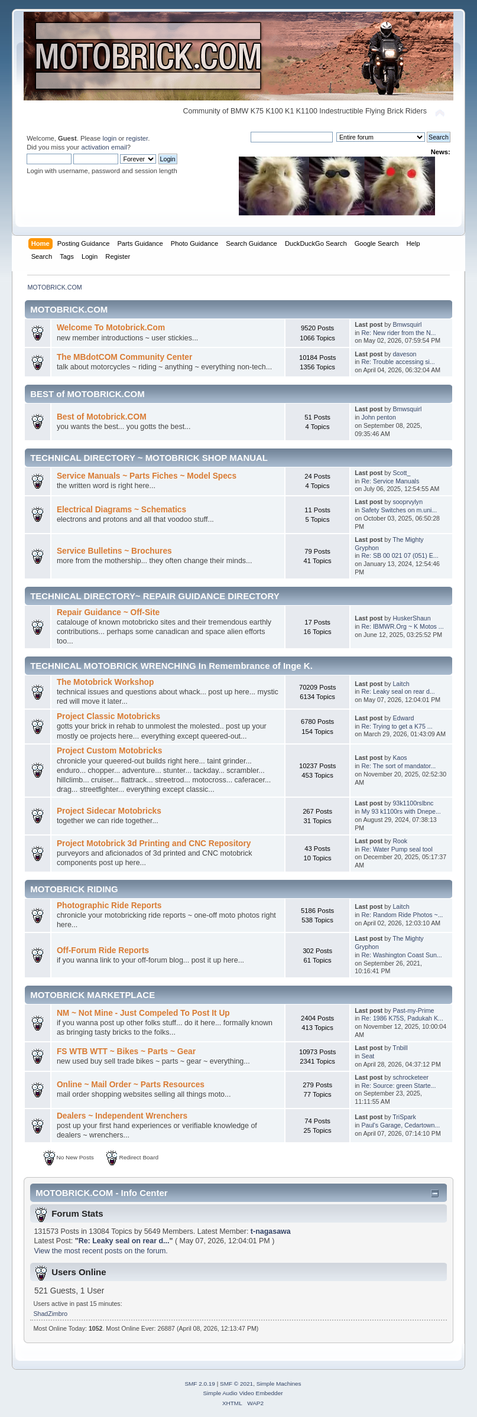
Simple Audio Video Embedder (243, 1393)
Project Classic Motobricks (108, 716)
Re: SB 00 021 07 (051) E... (399, 555)
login (109, 138)
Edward (403, 718)
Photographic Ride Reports (109, 905)
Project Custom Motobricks (109, 750)
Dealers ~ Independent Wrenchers (122, 1116)
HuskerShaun (411, 618)
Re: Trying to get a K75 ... (396, 726)
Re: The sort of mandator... (398, 765)
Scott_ (401, 472)
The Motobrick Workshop (105, 682)
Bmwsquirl (406, 324)
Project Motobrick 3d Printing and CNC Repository (154, 843)
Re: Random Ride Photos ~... (402, 914)
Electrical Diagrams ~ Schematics (121, 509)
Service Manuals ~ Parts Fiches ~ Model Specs (146, 476)
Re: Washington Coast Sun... (401, 954)
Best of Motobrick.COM (102, 416)
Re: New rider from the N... (398, 332)
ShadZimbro (50, 1313)
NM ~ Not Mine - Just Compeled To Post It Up (143, 1013)
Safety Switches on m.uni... (399, 510)
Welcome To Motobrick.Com (111, 327)
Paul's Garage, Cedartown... (400, 1125)
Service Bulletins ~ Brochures (114, 551)
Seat (367, 1056)
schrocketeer (410, 1077)
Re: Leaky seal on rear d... (397, 691)
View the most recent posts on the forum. (100, 1251)
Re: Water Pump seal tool (396, 849)
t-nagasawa (271, 1231)
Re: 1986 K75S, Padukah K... (402, 1018)
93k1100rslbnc (412, 803)
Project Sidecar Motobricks (109, 811)
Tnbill (399, 1047)
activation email (103, 147)
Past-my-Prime (413, 1010)
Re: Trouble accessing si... (397, 361)
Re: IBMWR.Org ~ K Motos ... (402, 626)
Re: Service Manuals (390, 481)
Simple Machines (279, 1383)
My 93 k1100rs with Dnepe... (400, 811)
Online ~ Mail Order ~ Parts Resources (131, 1084)
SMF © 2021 (236, 1383)
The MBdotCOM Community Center (124, 357)
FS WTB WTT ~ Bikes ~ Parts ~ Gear (126, 1051)
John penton (378, 417)
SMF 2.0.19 (199, 1383)
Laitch (400, 683)
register (137, 138)
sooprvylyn (407, 501)
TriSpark (404, 1116)
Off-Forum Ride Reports (103, 950)
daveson (404, 354)
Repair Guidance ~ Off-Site (108, 612)
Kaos (399, 757)
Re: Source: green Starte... (398, 1085)
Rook (399, 840)
